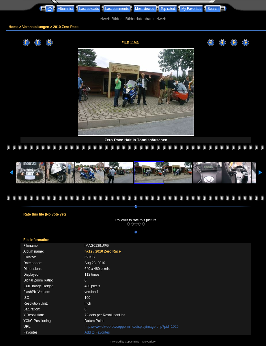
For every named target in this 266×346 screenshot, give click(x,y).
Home (13, 27)
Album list (65, 9)
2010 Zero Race (65, 27)
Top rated (168, 9)
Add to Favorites (97, 332)
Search (212, 9)
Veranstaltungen (35, 27)
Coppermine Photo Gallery (140, 341)
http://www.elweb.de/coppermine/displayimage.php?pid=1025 (132, 327)
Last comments (117, 9)
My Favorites (191, 9)
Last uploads (89, 9)
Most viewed (144, 9)
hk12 (88, 251)
